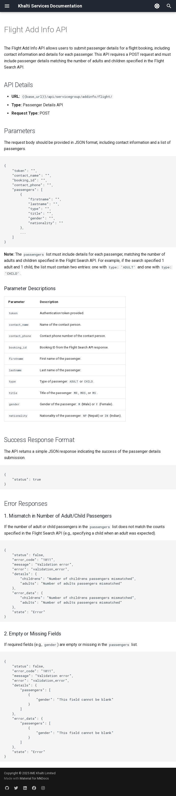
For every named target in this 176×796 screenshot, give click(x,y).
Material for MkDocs (34, 778)
